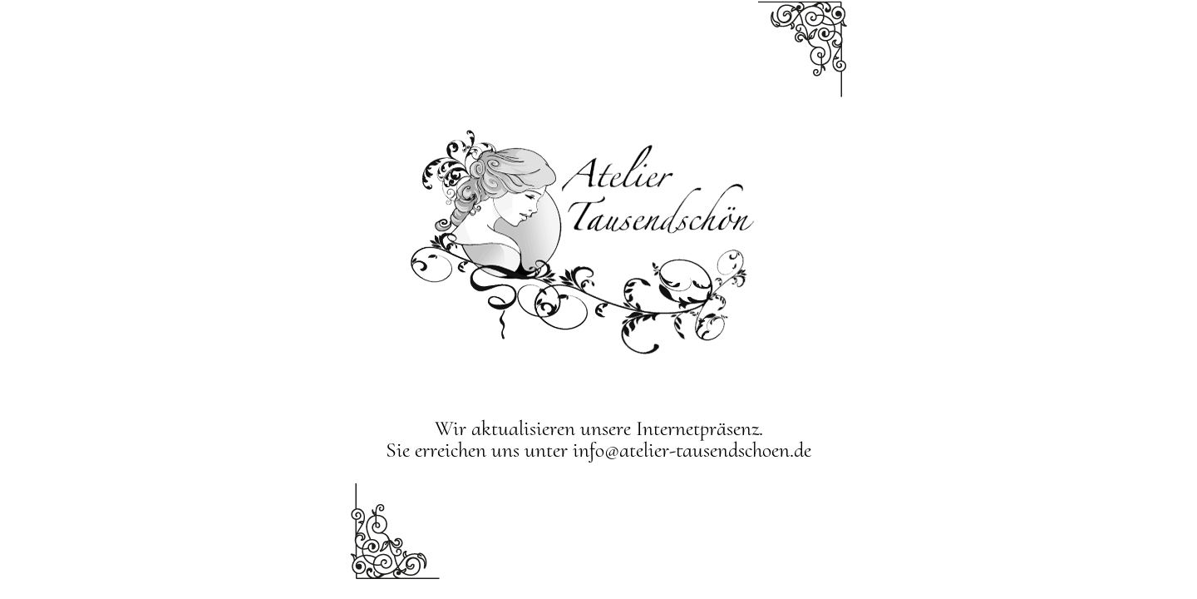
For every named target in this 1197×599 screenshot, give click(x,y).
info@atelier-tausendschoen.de (692, 450)
